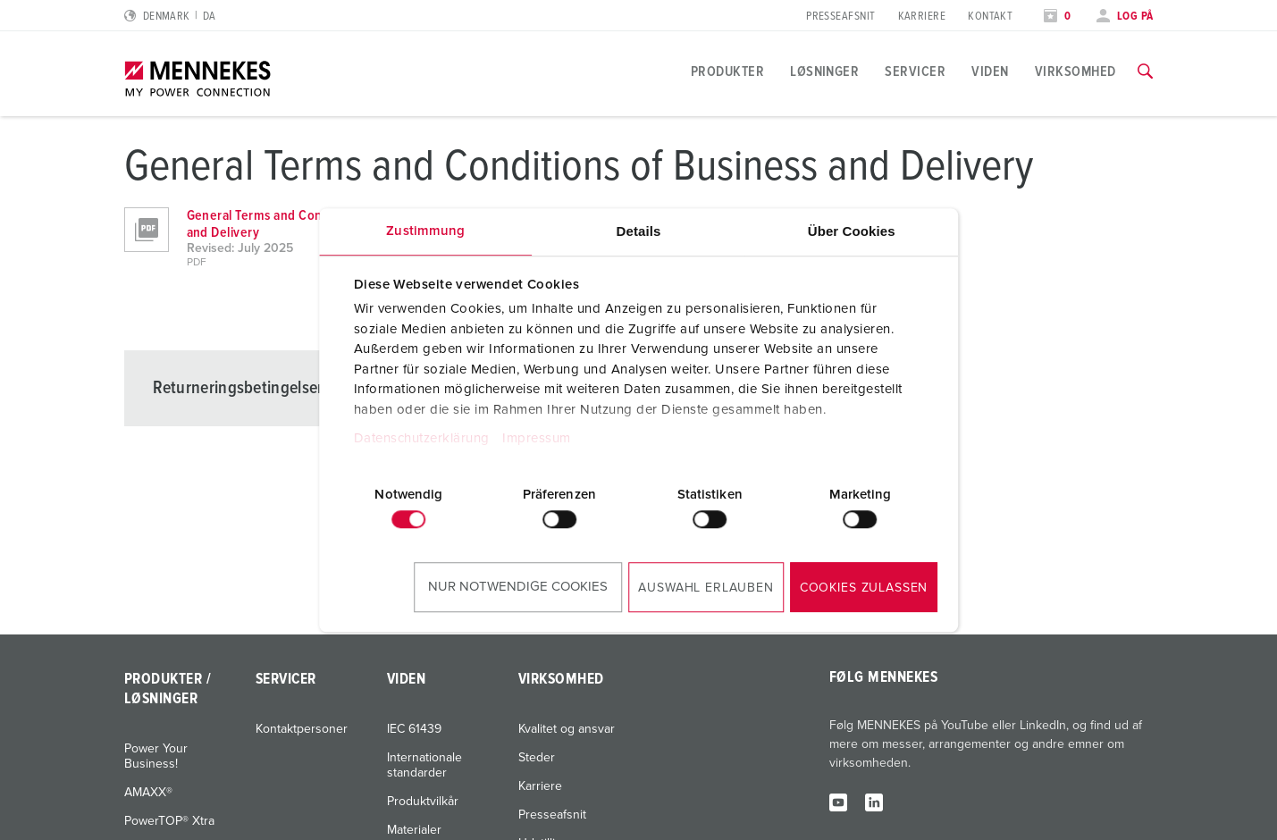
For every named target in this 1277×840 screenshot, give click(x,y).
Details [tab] (639, 231)
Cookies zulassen (864, 588)
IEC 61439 (414, 729)
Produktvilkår (422, 801)
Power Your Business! (156, 756)
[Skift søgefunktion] (1145, 71)
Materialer (414, 830)
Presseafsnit (840, 16)
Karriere (922, 16)
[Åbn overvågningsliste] (1057, 16)
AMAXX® (148, 792)
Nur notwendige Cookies (518, 586)
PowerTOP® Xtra (169, 821)
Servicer (915, 71)
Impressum (536, 438)
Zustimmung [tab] (425, 231)
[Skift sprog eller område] (170, 16)
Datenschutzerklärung (422, 438)
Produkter (727, 71)
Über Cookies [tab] (851, 231)
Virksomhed (1075, 71)
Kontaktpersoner (302, 729)
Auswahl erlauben (705, 588)
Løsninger (824, 71)
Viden (989, 71)
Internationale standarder (424, 765)
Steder (536, 758)
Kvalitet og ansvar (566, 729)
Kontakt (990, 16)
